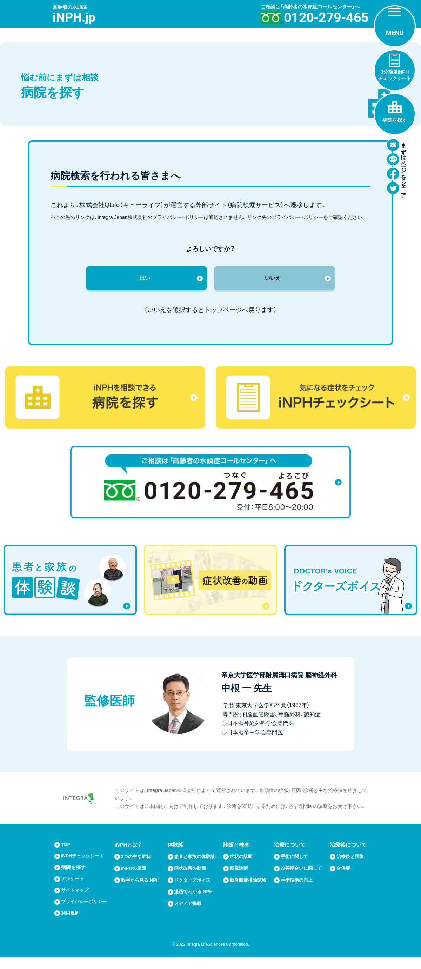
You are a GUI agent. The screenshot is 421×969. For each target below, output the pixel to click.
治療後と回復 (349, 863)
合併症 (344, 878)
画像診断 (240, 872)
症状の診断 (243, 860)
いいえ (272, 280)
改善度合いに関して (301, 875)
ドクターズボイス (195, 890)
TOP (66, 849)
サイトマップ (77, 895)
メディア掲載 (190, 913)
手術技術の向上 (299, 890)
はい (145, 280)
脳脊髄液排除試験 (248, 887)
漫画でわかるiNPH (196, 901)
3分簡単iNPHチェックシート (394, 75)
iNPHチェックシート (86, 860)
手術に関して (296, 860)
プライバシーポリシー (84, 910)
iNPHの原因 (136, 872)
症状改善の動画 (192, 878)
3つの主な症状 (139, 860)
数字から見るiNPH (137, 887)
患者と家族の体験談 (195, 863)
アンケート (74, 884)
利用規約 (71, 925)
